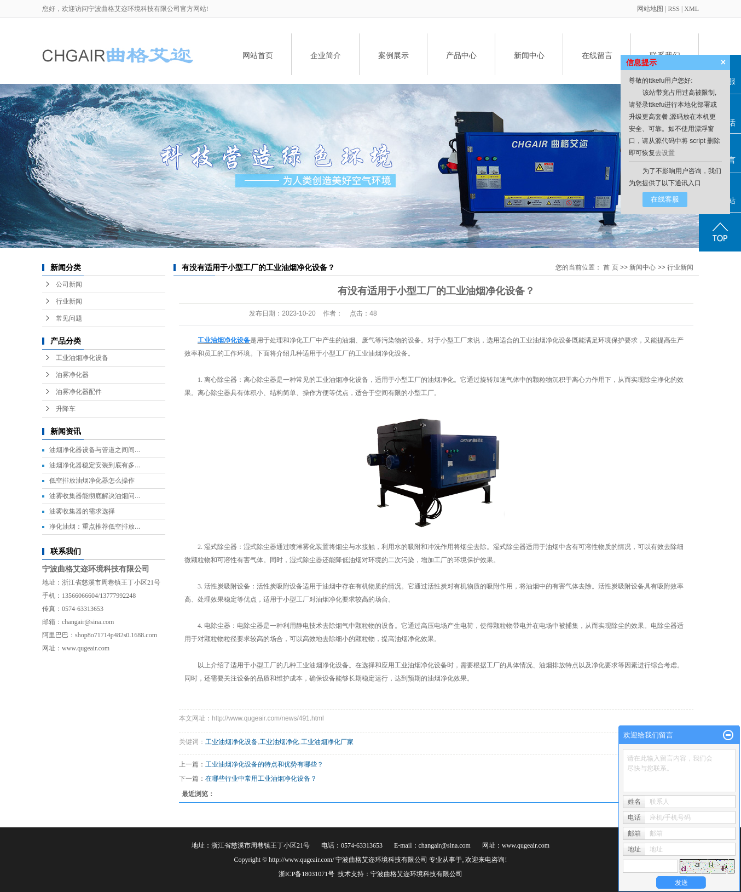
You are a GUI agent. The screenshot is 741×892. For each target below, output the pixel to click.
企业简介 (325, 55)
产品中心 (461, 55)
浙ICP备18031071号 (307, 874)
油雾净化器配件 (79, 392)
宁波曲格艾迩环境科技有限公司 (416, 874)
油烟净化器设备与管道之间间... (94, 450)
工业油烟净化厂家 (327, 742)
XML (691, 9)
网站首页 (257, 55)
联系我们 (665, 55)
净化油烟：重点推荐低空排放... (94, 526)
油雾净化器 (72, 375)
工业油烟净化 (279, 742)
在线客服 (665, 199)
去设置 (665, 153)
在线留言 (597, 55)
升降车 (66, 409)
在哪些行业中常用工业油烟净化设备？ (261, 778)
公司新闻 (69, 284)
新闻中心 (529, 55)
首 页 (610, 267)
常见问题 (69, 318)
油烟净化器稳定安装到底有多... (94, 465)
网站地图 (651, 9)
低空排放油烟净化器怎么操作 (92, 480)
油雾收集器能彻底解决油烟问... (94, 496)
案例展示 (393, 55)
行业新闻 (69, 301)
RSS (674, 9)
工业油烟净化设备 (82, 358)
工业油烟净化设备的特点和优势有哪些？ (264, 764)
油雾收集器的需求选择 (82, 511)
